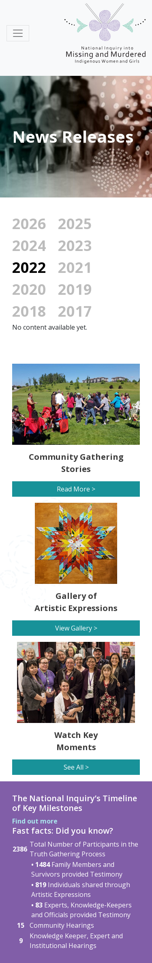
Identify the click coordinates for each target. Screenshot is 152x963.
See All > (76, 767)
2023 (75, 245)
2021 (75, 267)
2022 (29, 267)
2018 (29, 311)
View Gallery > (76, 628)
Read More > (76, 489)
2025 (75, 224)
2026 (29, 224)
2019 (75, 289)
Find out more (35, 821)
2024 (29, 245)
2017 (75, 311)
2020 (29, 289)
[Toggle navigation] (17, 33)
